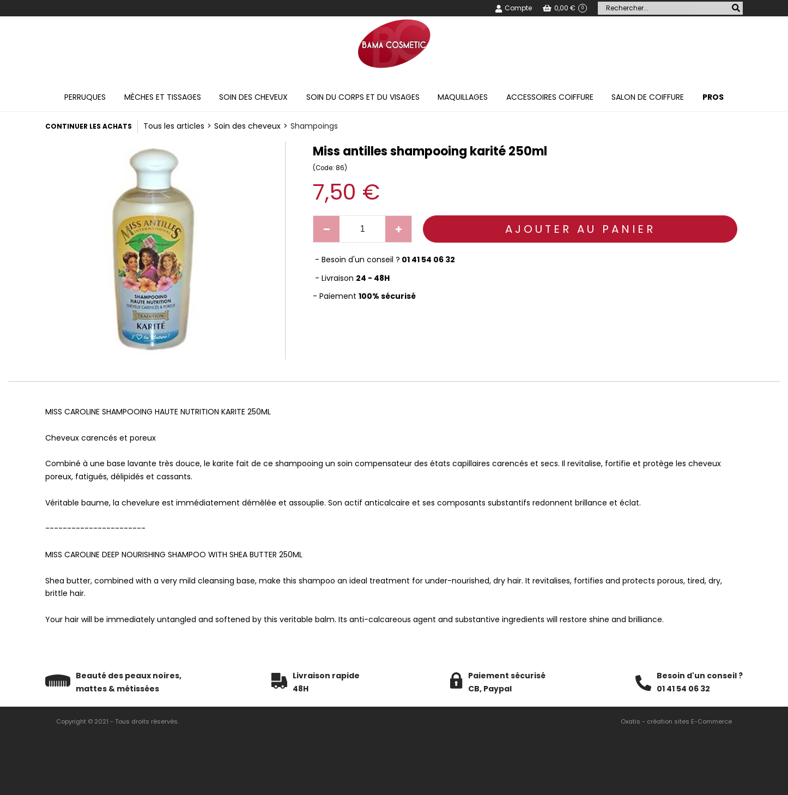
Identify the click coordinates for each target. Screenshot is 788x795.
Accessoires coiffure (549, 97)
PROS (713, 97)
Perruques (85, 97)
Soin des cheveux (253, 97)
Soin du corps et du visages (363, 97)
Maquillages (463, 97)
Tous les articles (173, 126)
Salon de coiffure (647, 97)
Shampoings (314, 126)
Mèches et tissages (162, 97)
